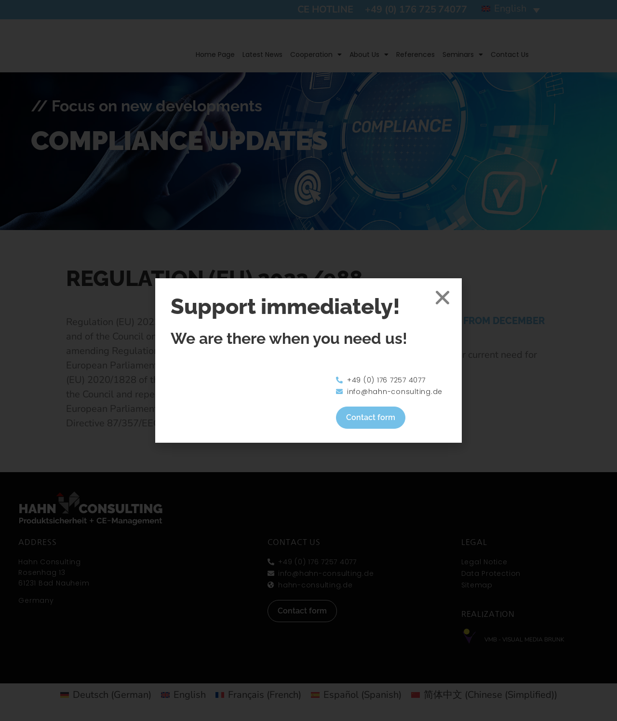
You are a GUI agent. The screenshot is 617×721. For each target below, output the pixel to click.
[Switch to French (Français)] (258, 695)
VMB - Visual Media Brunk (524, 639)
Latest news (262, 54)
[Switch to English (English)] (183, 695)
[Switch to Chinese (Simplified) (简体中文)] (484, 695)
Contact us (510, 54)
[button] (511, 9)
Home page (215, 54)
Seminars (463, 54)
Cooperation (316, 54)
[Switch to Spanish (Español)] (356, 695)
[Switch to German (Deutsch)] (105, 695)
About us (369, 54)
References (415, 54)
